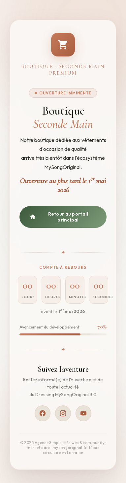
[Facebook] (42, 413)
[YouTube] (83, 413)
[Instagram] (63, 413)
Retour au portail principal (58, 217)
